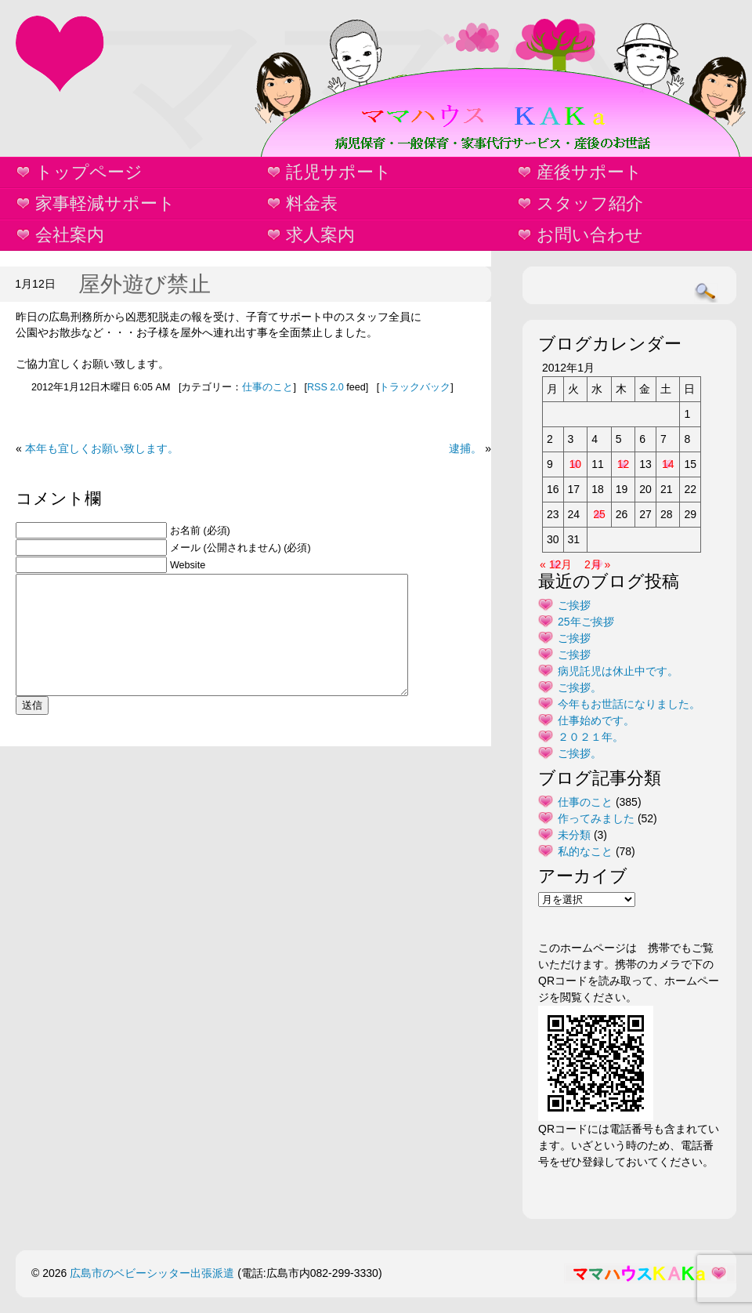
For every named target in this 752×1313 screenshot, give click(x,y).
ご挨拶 (574, 605)
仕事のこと (267, 387)
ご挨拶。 (580, 687)
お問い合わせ (590, 235)
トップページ (89, 172)
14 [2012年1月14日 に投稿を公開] (668, 464)
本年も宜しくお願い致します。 (102, 448)
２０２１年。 (591, 737)
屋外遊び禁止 (144, 284)
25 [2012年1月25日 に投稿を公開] (599, 514)
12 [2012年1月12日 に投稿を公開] (623, 464)
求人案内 (320, 235)
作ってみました (596, 818)
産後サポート (589, 172)
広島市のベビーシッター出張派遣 (152, 1273)
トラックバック (414, 387)
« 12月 (556, 564)
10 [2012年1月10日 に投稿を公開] (575, 464)
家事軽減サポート (105, 203)
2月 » (597, 564)
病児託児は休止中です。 (618, 671)
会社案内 (69, 235)
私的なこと (585, 851)
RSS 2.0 (325, 387)
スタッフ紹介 (590, 203)
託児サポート (339, 172)
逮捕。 (465, 448)
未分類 (574, 835)
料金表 (312, 203)
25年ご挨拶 (586, 621)
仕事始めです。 (596, 720)
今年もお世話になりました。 (629, 704)
